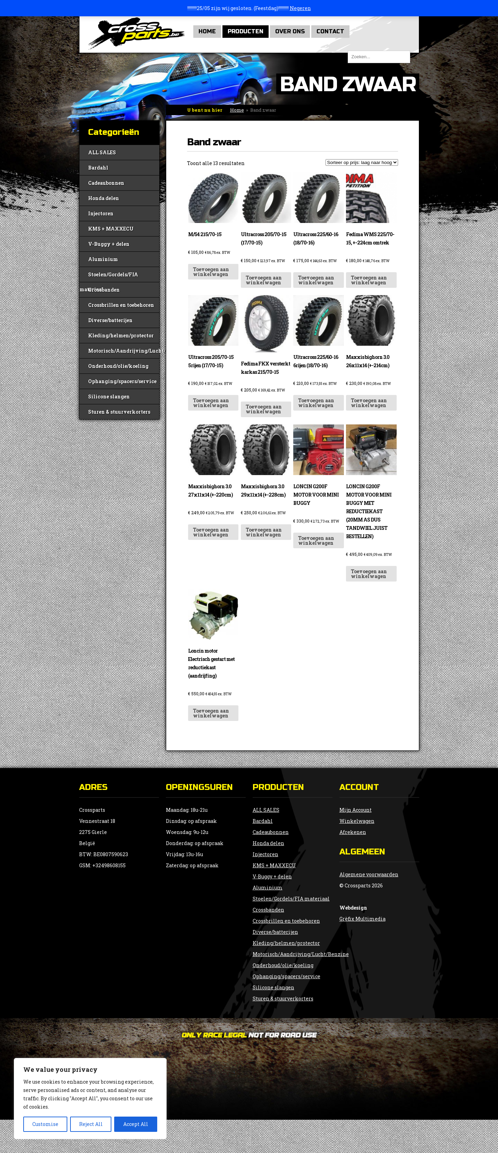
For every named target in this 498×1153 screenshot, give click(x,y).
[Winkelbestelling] (362, 162)
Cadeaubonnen (106, 183)
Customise (45, 1124)
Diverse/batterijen (110, 320)
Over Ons (290, 31)
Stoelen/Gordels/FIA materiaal (108, 276)
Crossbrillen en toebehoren (121, 305)
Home (207, 31)
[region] (90, 1098)
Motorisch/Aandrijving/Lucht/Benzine (123, 350)
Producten (245, 31)
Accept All (135, 1124)
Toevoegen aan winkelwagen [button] (211, 271)
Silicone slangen (109, 396)
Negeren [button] (300, 8)
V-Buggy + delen (108, 244)
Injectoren (100, 213)
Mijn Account (355, 810)
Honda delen (103, 198)
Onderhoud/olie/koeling (118, 366)
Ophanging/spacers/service (122, 381)
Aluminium (103, 259)
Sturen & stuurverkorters (119, 411)
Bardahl (98, 167)
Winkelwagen (356, 821)
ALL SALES (102, 152)
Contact (330, 31)
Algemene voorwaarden (368, 874)
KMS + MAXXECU (111, 228)
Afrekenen (352, 832)
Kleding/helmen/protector (121, 335)
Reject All (91, 1124)
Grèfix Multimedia (362, 918)
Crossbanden (104, 289)
